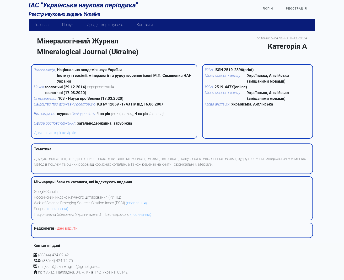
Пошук (68, 24)
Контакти (145, 24)
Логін (268, 8)
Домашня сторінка (50, 133)
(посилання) (136, 203)
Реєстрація (296, 8)
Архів (71, 133)
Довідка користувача (105, 24)
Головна (41, 24)
